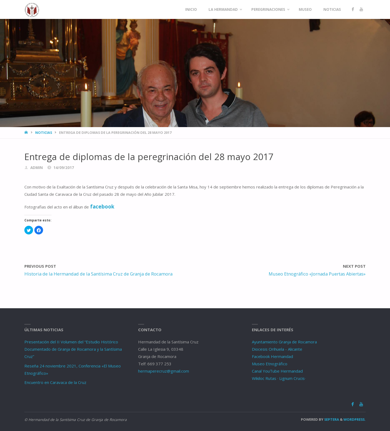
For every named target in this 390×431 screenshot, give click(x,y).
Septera (331, 419)
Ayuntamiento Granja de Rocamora (284, 341)
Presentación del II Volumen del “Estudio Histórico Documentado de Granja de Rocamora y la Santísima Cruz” (73, 349)
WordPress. (354, 419)
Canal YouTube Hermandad (277, 371)
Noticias (43, 132)
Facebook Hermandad (272, 356)
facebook (102, 206)
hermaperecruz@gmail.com (163, 371)
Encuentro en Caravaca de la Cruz (55, 382)
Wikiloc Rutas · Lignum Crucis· (279, 378)
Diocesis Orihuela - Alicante (277, 349)
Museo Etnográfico (269, 363)
